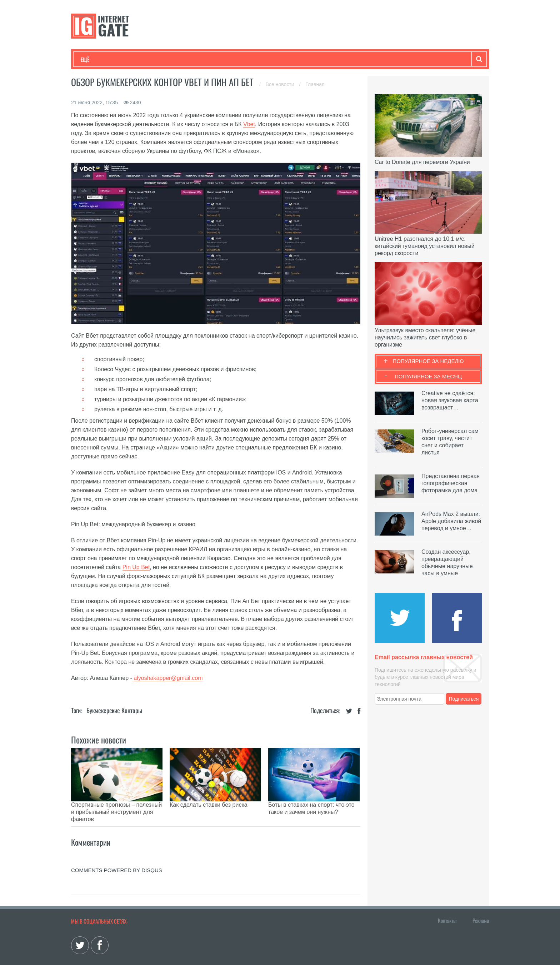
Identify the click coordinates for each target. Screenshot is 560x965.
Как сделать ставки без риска (209, 805)
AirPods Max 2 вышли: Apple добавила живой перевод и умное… (451, 521)
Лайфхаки (230, 59)
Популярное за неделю (428, 361)
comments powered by (116, 852)
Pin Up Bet (136, 567)
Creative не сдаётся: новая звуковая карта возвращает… (449, 400)
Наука (198, 59)
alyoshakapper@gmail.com (168, 678)
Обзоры (264, 59)
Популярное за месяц (428, 376)
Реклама (480, 902)
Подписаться (464, 699)
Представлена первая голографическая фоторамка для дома (450, 483)
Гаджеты (297, 59)
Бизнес (169, 59)
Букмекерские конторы (114, 710)
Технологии (94, 59)
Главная (314, 84)
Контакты (447, 902)
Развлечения (132, 59)
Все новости (281, 84)
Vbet (249, 124)
